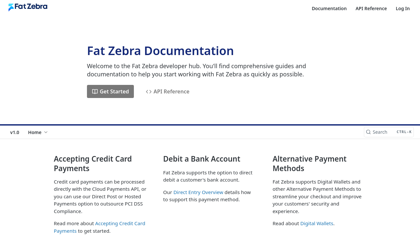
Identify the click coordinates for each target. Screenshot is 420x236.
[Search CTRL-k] (388, 132)
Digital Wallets (316, 223)
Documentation (329, 8)
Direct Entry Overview (198, 192)
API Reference (371, 8)
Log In (403, 8)
